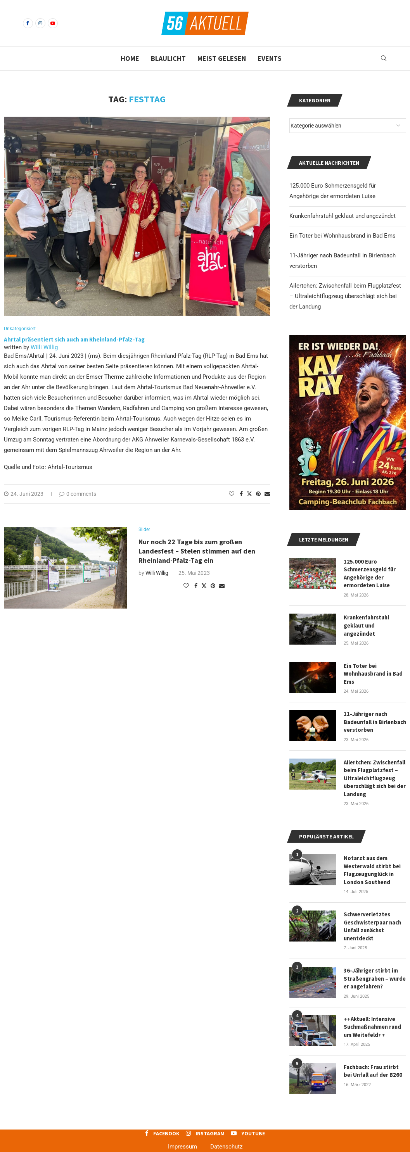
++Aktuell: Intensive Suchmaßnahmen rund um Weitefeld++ (372, 1015)
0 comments (77, 494)
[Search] (384, 58)
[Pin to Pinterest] (258, 494)
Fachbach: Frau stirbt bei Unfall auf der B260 (372, 1059)
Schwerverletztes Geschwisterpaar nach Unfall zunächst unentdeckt (372, 918)
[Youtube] (53, 23)
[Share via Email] (267, 494)
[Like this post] (231, 494)
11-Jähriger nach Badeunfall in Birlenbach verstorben (375, 718)
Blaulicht (168, 58)
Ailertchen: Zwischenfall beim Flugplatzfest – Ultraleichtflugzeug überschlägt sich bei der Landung (345, 296)
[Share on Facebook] (241, 494)
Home (130, 58)
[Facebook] (28, 23)
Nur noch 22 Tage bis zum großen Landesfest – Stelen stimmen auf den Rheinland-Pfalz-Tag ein (196, 552)
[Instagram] (40, 23)
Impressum (182, 1134)
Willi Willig (44, 347)
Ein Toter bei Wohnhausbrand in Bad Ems (342, 235)
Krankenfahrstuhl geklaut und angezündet (342, 215)
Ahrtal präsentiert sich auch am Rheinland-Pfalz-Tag (75, 340)
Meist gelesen (221, 58)
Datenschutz (226, 1134)
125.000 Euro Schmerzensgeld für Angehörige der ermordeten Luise (369, 573)
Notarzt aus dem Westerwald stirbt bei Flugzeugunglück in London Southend (372, 863)
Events (270, 58)
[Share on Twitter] (249, 494)
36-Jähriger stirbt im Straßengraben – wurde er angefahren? (374, 968)
